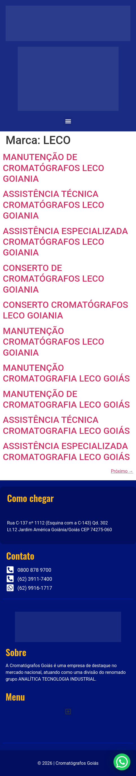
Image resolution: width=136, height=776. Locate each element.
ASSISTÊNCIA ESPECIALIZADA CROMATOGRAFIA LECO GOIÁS (66, 451)
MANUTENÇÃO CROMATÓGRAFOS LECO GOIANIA (53, 342)
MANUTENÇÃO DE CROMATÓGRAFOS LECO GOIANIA (53, 168)
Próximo (122, 471)
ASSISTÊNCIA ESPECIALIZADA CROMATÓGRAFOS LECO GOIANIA (65, 242)
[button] (68, 121)
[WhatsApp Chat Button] (121, 761)
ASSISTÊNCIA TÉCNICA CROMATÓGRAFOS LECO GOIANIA (53, 205)
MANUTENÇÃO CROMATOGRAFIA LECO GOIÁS (66, 373)
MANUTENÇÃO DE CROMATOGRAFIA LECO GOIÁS (66, 399)
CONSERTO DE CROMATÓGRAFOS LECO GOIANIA (53, 279)
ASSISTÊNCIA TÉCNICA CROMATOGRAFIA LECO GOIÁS (66, 425)
